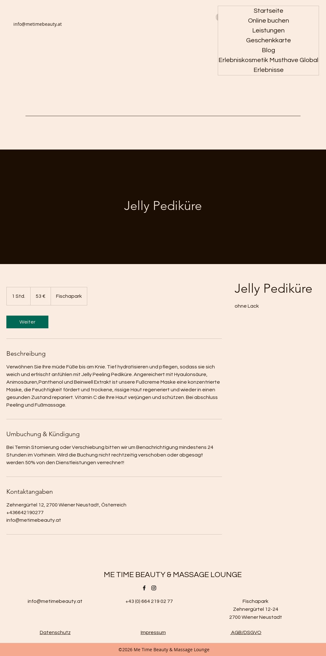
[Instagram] (154, 588)
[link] (27, 322)
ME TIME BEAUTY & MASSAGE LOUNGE (173, 575)
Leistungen (268, 30)
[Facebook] (144, 588)
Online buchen (268, 20)
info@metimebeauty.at (37, 24)
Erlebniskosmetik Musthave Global (268, 60)
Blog (268, 50)
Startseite (268, 11)
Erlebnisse (268, 70)
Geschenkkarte (268, 40)
